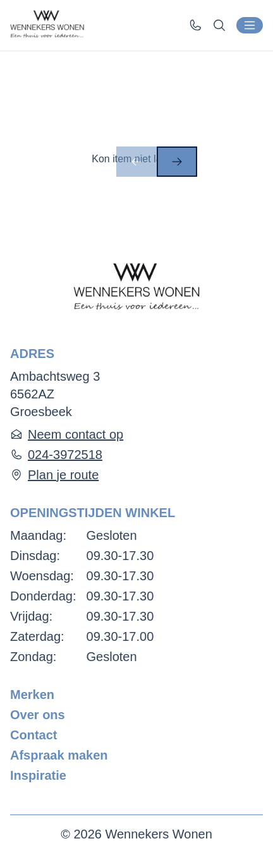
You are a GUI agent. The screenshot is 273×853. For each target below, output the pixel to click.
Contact (33, 735)
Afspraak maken (59, 755)
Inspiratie (38, 775)
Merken (32, 694)
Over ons (37, 715)
